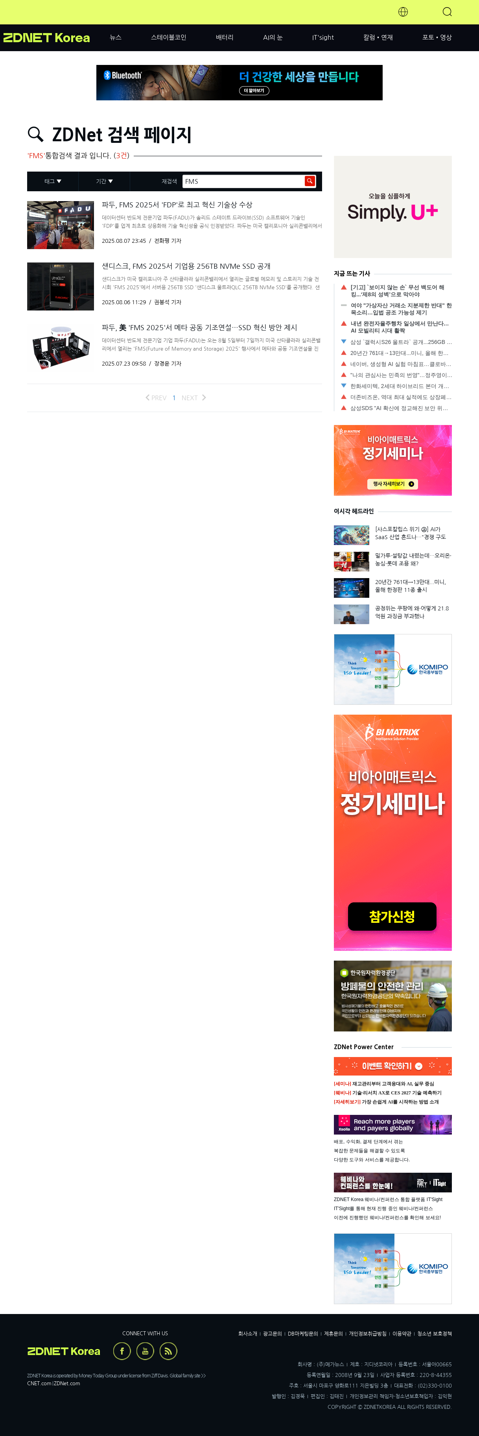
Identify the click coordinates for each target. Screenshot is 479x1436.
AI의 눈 (273, 37)
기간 (101, 181)
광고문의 (272, 1333)
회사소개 (247, 1333)
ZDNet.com (67, 1383)
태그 (49, 181)
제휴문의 (333, 1333)
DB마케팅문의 (303, 1333)
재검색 (169, 181)
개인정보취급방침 (368, 1333)
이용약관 (401, 1333)
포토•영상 (437, 37)
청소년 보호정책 (434, 1333)
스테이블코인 (168, 37)
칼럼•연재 (378, 37)
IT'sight (323, 37)
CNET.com (39, 1383)
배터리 (225, 37)
